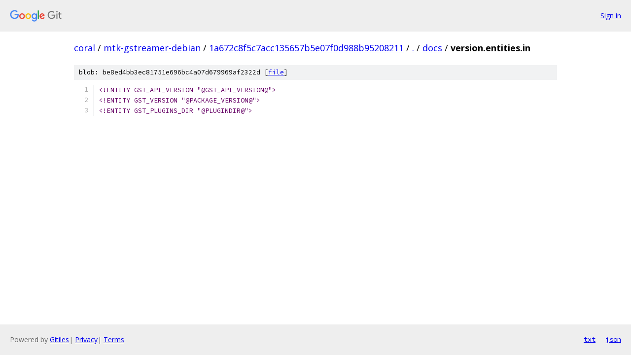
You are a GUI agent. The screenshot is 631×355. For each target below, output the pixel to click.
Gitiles (59, 339)
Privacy (86, 339)
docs (432, 48)
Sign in (610, 15)
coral (84, 48)
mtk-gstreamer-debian (152, 48)
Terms (114, 339)
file (276, 72)
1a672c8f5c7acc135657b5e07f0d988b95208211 (306, 48)
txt (590, 339)
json (613, 339)
